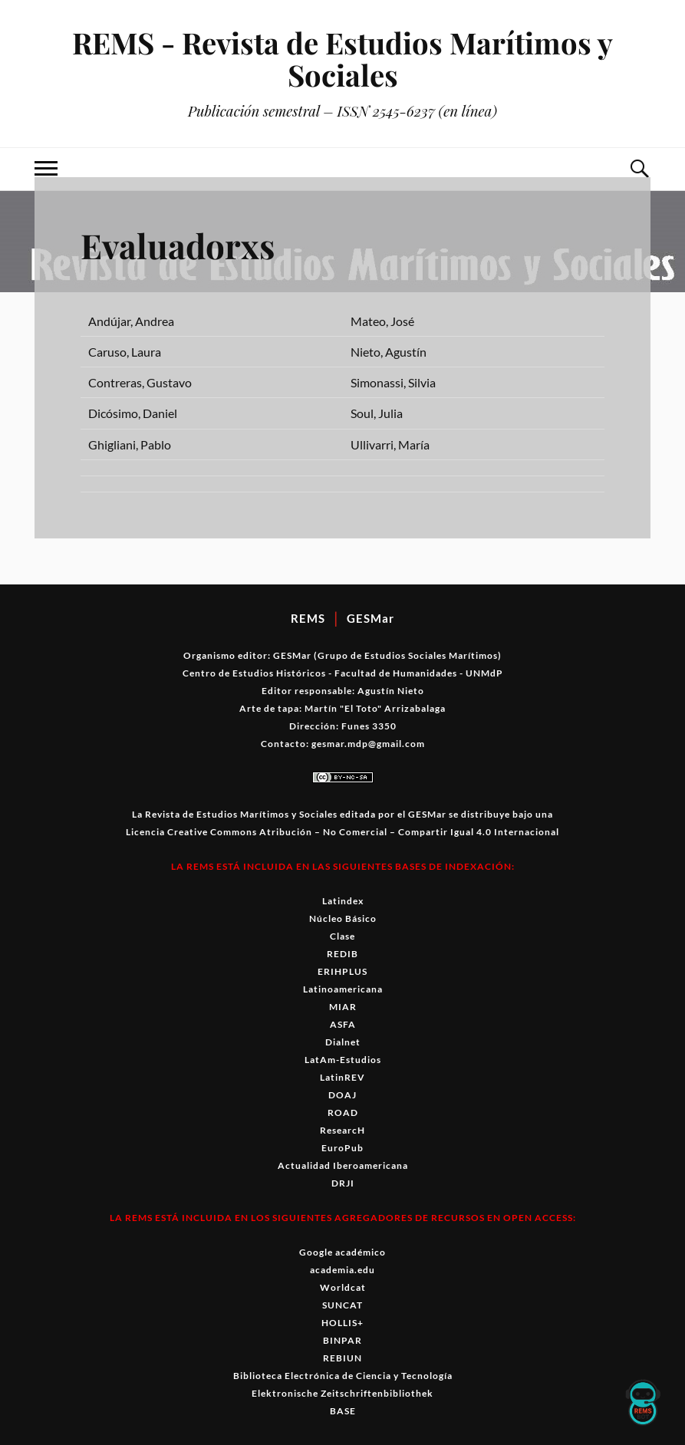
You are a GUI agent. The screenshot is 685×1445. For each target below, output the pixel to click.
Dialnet (343, 1042)
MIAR (343, 1006)
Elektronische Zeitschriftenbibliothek (342, 1393)
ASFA (343, 1024)
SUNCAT (342, 1305)
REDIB (342, 953)
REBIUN (342, 1358)
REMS (308, 618)
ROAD (343, 1112)
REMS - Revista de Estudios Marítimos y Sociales (342, 58)
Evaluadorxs (178, 245)
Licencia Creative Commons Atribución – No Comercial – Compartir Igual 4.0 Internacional (342, 832)
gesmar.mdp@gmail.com (368, 743)
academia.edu (342, 1269)
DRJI (342, 1183)
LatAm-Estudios (343, 1059)
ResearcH (342, 1130)
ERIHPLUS (342, 971)
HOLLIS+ (342, 1322)
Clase (342, 936)
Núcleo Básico (343, 918)
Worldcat (343, 1287)
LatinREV (342, 1077)
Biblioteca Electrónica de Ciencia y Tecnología (343, 1375)
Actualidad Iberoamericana (343, 1165)
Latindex (343, 901)
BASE (343, 1411)
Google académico (342, 1252)
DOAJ (342, 1095)
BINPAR (342, 1340)
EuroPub (342, 1148)
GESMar (370, 618)
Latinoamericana (343, 989)
